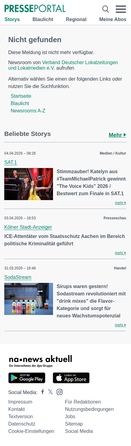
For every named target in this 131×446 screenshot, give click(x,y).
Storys (12, 19)
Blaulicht (43, 19)
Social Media (79, 431)
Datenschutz (21, 423)
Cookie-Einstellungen (31, 431)
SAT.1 (10, 162)
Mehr (117, 135)
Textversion (20, 416)
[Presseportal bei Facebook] (40, 392)
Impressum (20, 401)
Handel (120, 268)
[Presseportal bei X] (48, 392)
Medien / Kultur (113, 153)
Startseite (21, 96)
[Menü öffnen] (120, 9)
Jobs (70, 416)
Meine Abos (112, 19)
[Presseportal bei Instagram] (57, 391)
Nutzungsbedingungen (89, 409)
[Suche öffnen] (105, 9)
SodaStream (17, 277)
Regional (76, 19)
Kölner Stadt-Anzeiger (28, 227)
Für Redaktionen (83, 401)
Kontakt (16, 409)
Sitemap (74, 423)
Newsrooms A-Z (28, 110)
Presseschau (115, 218)
